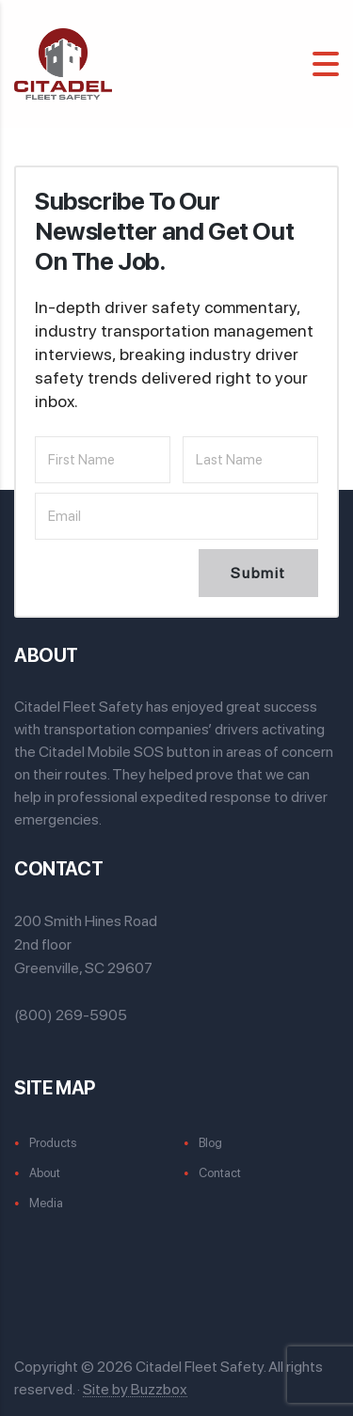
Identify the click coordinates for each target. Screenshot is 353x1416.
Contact (220, 1173)
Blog (210, 1143)
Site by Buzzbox (135, 1389)
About (44, 1173)
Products (52, 1143)
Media (46, 1203)
